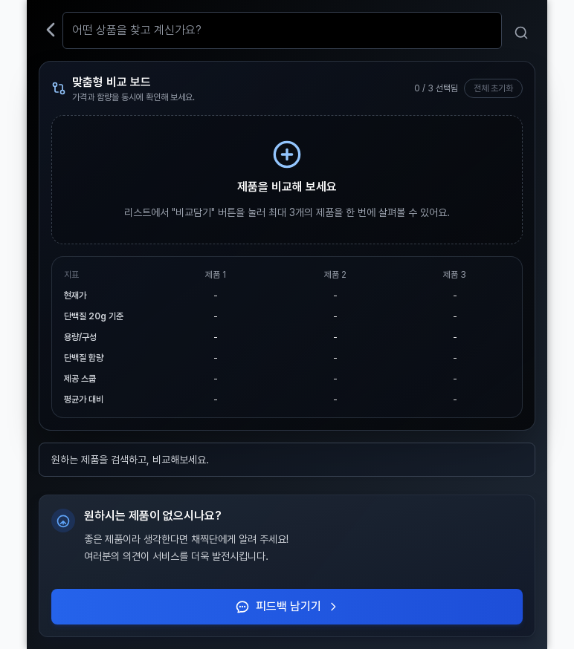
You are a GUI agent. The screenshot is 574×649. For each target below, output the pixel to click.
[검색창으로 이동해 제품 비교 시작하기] (287, 179)
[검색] (521, 33)
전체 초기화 (493, 88)
